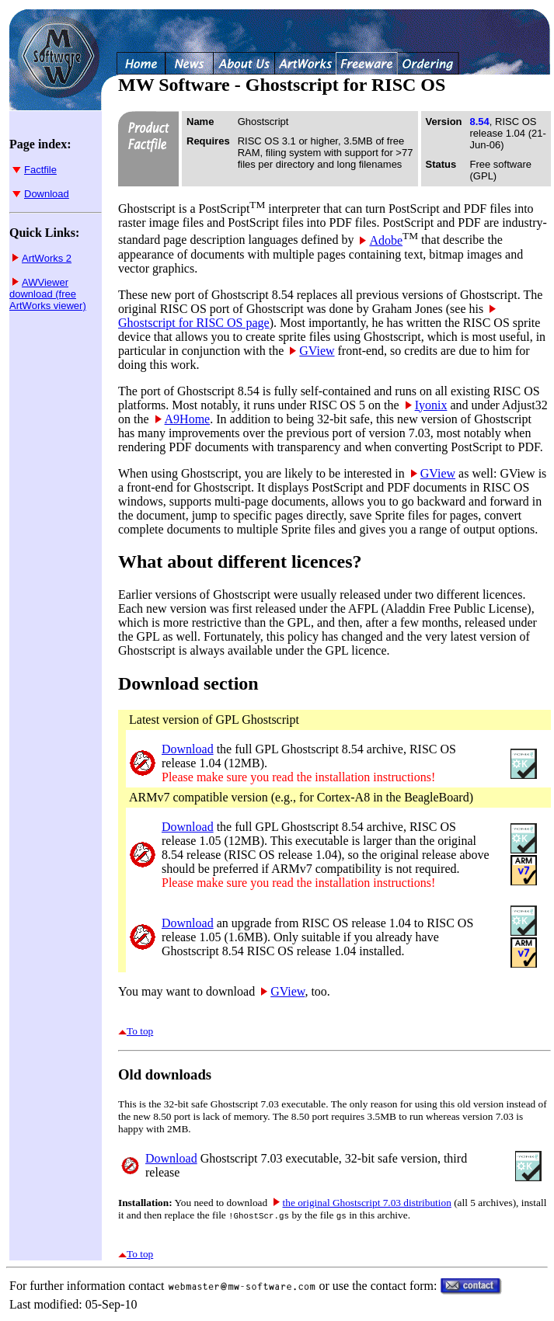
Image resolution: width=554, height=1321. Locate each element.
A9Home (183, 419)
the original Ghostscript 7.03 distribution (362, 1202)
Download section (188, 683)
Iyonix (427, 405)
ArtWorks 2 (41, 258)
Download (40, 194)
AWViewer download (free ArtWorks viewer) (47, 293)
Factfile (34, 170)
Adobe (381, 240)
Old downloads (164, 1074)
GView (312, 350)
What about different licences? (240, 561)
